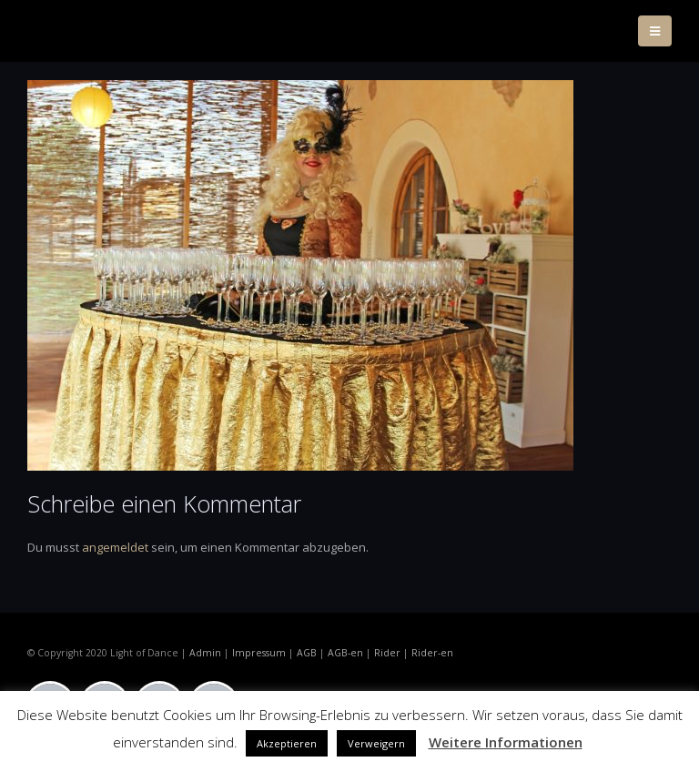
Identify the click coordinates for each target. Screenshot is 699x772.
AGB (307, 652)
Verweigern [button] (376, 743)
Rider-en (432, 652)
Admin (205, 652)
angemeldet (115, 547)
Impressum (259, 652)
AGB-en (345, 652)
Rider (387, 652)
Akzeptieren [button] (287, 743)
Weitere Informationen (505, 742)
